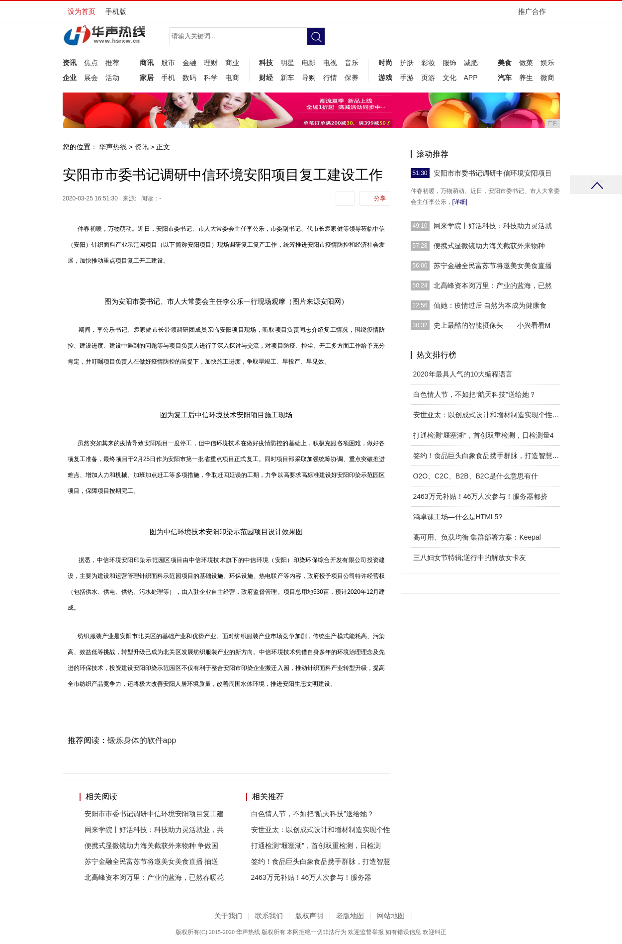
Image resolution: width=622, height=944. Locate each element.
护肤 (407, 63)
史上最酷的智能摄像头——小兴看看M (492, 325)
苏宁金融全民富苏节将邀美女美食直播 (493, 266)
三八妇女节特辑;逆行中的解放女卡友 (470, 558)
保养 (351, 78)
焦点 (91, 63)
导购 (309, 78)
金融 (189, 63)
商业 (232, 63)
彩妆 (428, 63)
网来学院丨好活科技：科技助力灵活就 (493, 226)
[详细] (460, 201)
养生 (526, 78)
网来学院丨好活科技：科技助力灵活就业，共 (154, 830)
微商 (547, 78)
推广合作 (535, 14)
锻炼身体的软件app (142, 740)
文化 (449, 78)
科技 (266, 63)
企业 (70, 78)
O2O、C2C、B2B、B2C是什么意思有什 (475, 476)
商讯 (147, 63)
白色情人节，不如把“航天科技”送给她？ (312, 814)
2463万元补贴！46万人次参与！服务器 (311, 877)
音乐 (351, 63)
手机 (168, 78)
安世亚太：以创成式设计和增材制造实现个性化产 (489, 415)
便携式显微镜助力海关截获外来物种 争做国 (152, 846)
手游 (407, 78)
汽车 (505, 78)
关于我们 (228, 916)
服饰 (449, 63)
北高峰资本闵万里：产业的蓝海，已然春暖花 (154, 877)
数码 (189, 78)
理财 (211, 63)
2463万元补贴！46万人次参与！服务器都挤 (480, 496)
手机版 (115, 11)
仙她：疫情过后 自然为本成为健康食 (490, 305)
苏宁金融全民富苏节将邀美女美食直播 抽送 (152, 861)
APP (471, 78)
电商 (232, 78)
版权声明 (309, 916)
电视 (330, 63)
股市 (168, 63)
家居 (147, 78)
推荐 (112, 63)
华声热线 (113, 147)
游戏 (385, 78)
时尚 (385, 63)
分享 (380, 198)
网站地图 (391, 916)
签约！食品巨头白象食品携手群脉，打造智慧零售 (489, 456)
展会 (91, 78)
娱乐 (547, 63)
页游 (428, 78)
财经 (266, 78)
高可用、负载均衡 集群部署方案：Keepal (477, 537)
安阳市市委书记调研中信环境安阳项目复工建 (154, 814)
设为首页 (81, 11)
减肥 (471, 63)
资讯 (70, 63)
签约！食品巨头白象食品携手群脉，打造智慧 (320, 861)
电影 (309, 63)
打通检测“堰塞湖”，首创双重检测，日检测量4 (483, 435)
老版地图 (350, 916)
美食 (505, 63)
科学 (211, 78)
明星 (287, 63)
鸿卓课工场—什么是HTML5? (458, 517)
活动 (112, 78)
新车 (287, 78)
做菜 (526, 63)
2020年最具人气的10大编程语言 (463, 374)
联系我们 (269, 916)
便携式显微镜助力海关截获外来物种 (489, 246)
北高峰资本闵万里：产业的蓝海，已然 (493, 285)
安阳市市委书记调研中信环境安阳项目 (493, 173)
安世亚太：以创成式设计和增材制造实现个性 (320, 830)
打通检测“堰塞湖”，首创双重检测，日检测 (316, 846)
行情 (330, 78)
